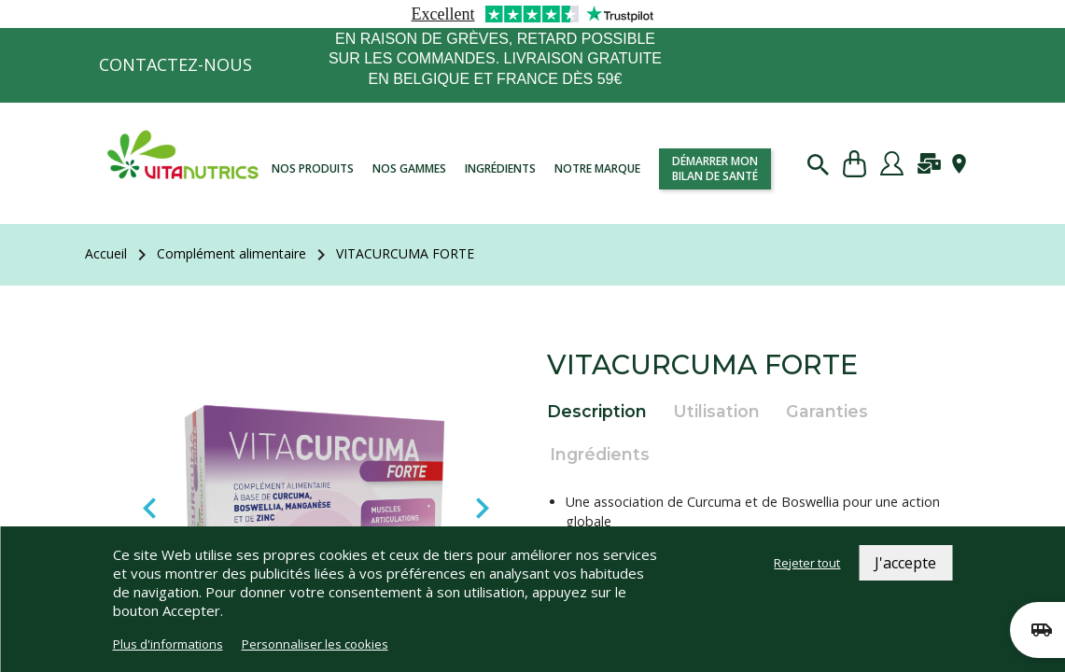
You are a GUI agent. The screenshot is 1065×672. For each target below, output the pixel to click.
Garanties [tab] (827, 411)
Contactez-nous (175, 64)
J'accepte (905, 563)
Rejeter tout (807, 562)
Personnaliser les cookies (315, 644)
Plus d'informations (168, 644)
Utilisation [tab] (716, 411)
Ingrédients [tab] (600, 454)
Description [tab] (597, 411)
